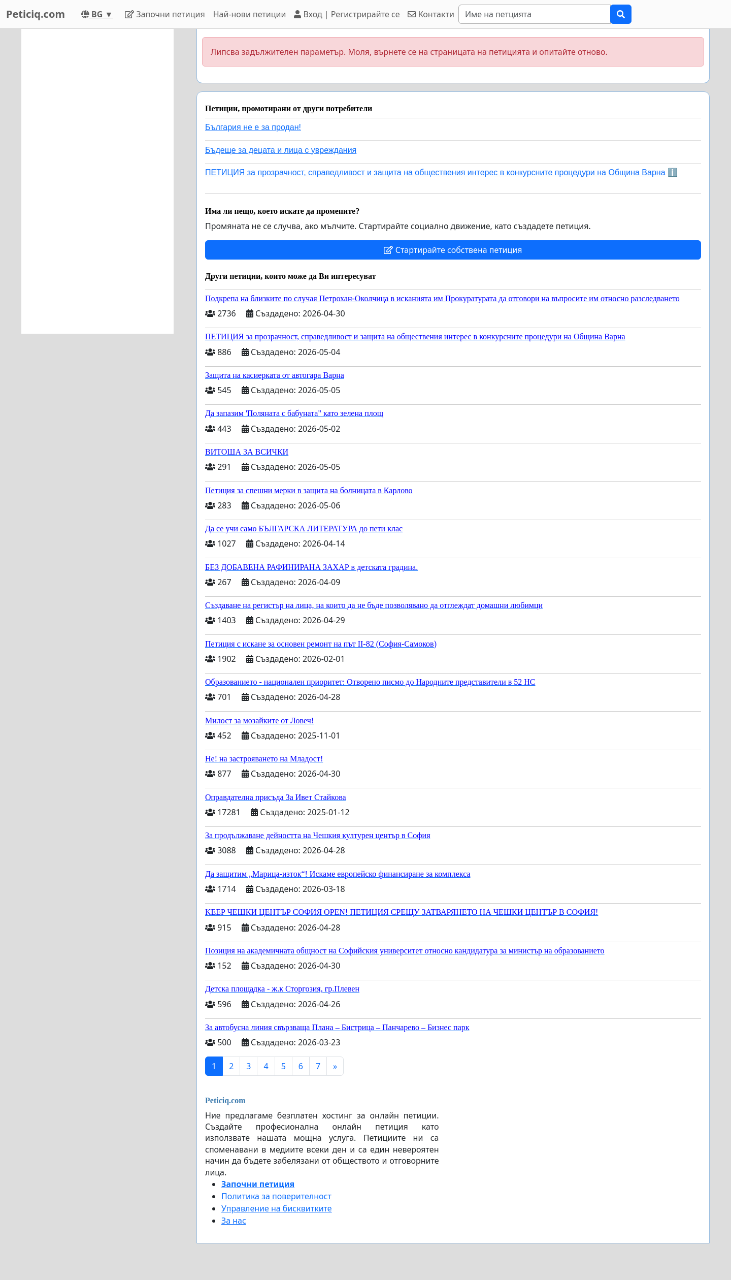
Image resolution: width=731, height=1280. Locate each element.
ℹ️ (673, 172)
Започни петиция (165, 14)
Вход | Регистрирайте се (347, 14)
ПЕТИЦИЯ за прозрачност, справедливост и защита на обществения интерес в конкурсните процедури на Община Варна (435, 172)
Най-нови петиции (249, 14)
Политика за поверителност (276, 1196)
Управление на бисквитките (276, 1208)
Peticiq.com (35, 14)
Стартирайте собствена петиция (453, 249)
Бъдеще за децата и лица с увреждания (280, 150)
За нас (233, 1220)
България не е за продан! (253, 127)
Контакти (431, 14)
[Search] (534, 14)
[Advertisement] (97, 181)
